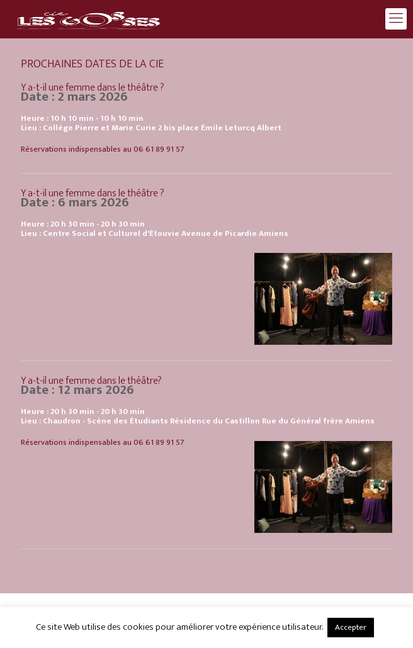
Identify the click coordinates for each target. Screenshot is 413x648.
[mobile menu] (396, 19)
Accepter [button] (350, 627)
